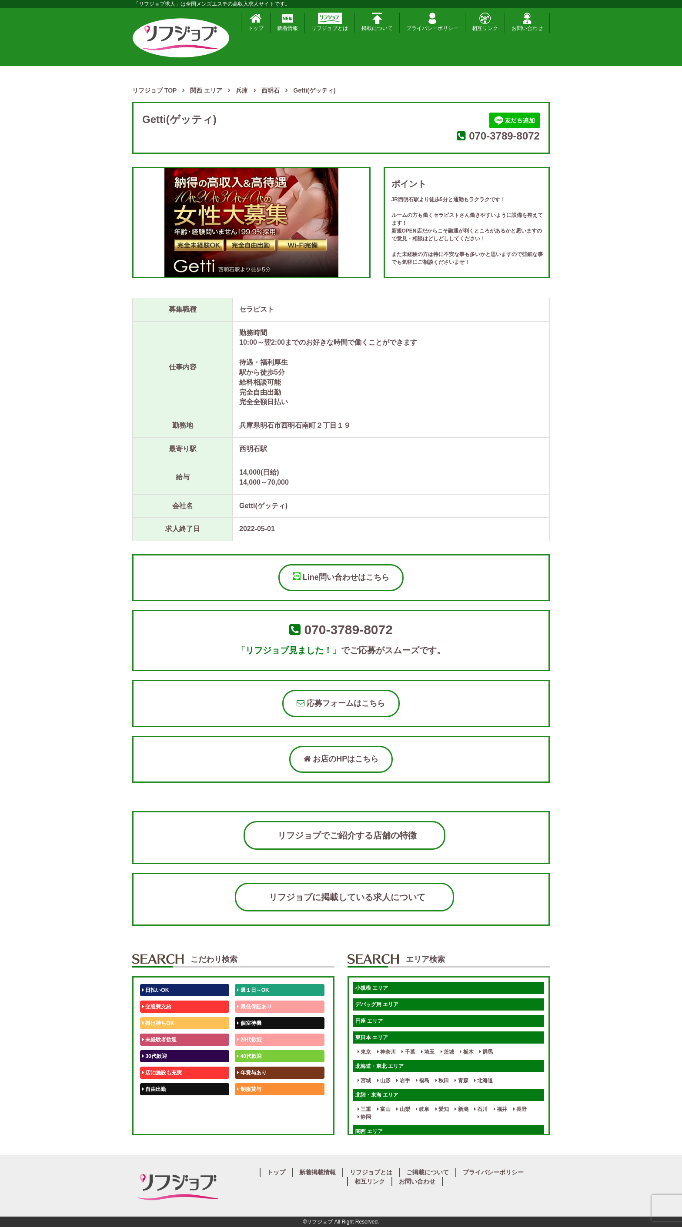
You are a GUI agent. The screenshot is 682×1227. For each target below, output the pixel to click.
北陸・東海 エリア (376, 1095)
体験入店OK (158, 1122)
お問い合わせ (527, 22)
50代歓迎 (154, 1106)
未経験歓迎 (251, 1106)
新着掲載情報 (317, 1172)
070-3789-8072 (504, 136)
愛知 (442, 1109)
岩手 (403, 1080)
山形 (384, 1080)
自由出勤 (154, 1089)
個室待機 (249, 1023)
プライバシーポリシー (432, 22)
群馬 (486, 1052)
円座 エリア (369, 1021)
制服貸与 (249, 1089)
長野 (520, 1109)
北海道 (483, 1080)
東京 (364, 1052)
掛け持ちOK (158, 1023)
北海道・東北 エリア (379, 1066)
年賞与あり (251, 1073)
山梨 (403, 1109)
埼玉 (428, 1052)
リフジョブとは (329, 22)
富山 (384, 1109)
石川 (481, 1109)
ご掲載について (427, 1172)
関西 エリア (369, 1131)
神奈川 (386, 1052)
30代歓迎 (154, 1056)
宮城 (364, 1080)
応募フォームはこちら (341, 703)
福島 (422, 1080)
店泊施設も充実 (162, 1073)
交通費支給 (156, 1007)
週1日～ (248, 1122)
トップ (256, 22)
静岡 (364, 1117)
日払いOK (155, 990)
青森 (461, 1080)
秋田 (442, 1080)
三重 (364, 1109)
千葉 (408, 1052)
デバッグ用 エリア (376, 1004)
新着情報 (287, 22)
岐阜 (422, 1109)
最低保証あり (254, 1007)
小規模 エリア (371, 988)
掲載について (377, 22)
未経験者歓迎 (159, 1040)
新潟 (461, 1109)
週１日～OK (253, 990)
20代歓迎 (249, 1040)
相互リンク (485, 22)
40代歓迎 (249, 1056)
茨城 (447, 1052)
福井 (500, 1109)
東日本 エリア (371, 1037)
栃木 (466, 1052)
